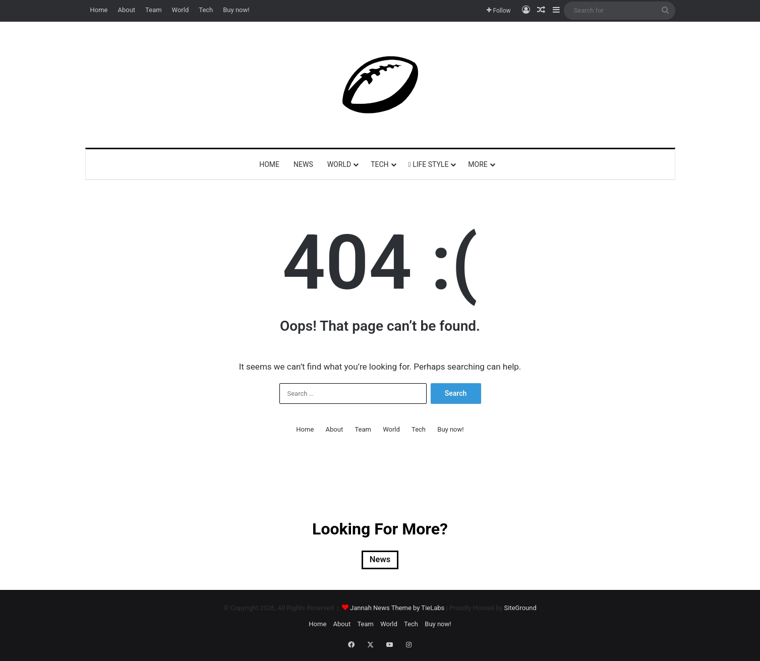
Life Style (428, 164)
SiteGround (520, 610)
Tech (206, 10)
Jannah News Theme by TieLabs (397, 610)
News (303, 164)
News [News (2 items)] (380, 561)
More (477, 164)
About (126, 10)
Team (153, 10)
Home (99, 10)
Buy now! (236, 10)
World (180, 10)
